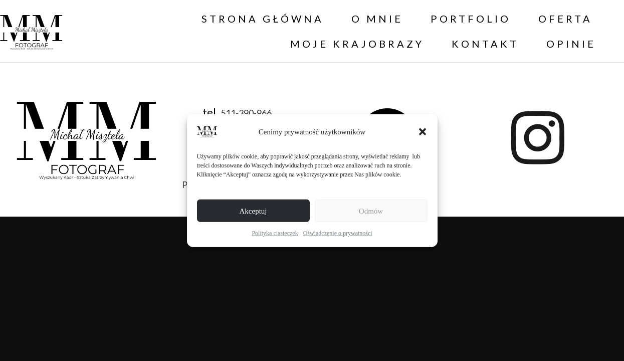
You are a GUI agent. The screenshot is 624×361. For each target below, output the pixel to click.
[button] (423, 132)
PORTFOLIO (471, 19)
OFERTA (565, 19)
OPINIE (571, 44)
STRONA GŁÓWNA (262, 19)
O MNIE (377, 19)
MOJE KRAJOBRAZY (357, 44)
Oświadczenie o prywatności (337, 233)
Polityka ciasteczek (275, 233)
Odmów (371, 211)
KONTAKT (485, 44)
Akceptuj (253, 211)
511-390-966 (246, 112)
